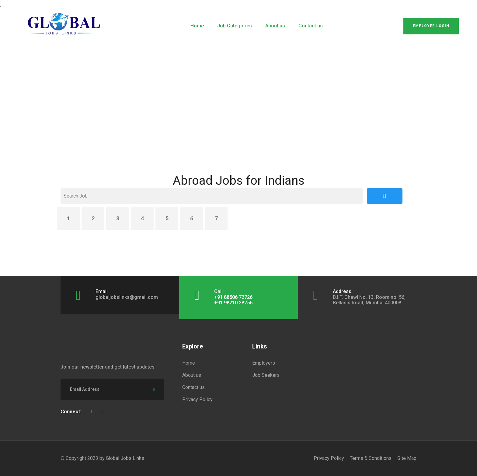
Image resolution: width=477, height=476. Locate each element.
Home (197, 26)
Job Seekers (266, 375)
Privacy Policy (197, 399)
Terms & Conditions (371, 458)
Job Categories (234, 26)
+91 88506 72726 (233, 297)
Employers (263, 363)
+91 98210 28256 (233, 303)
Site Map (406, 458)
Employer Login (431, 26)
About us (275, 26)
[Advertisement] (238, 91)
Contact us (310, 26)
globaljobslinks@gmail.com (127, 297)
